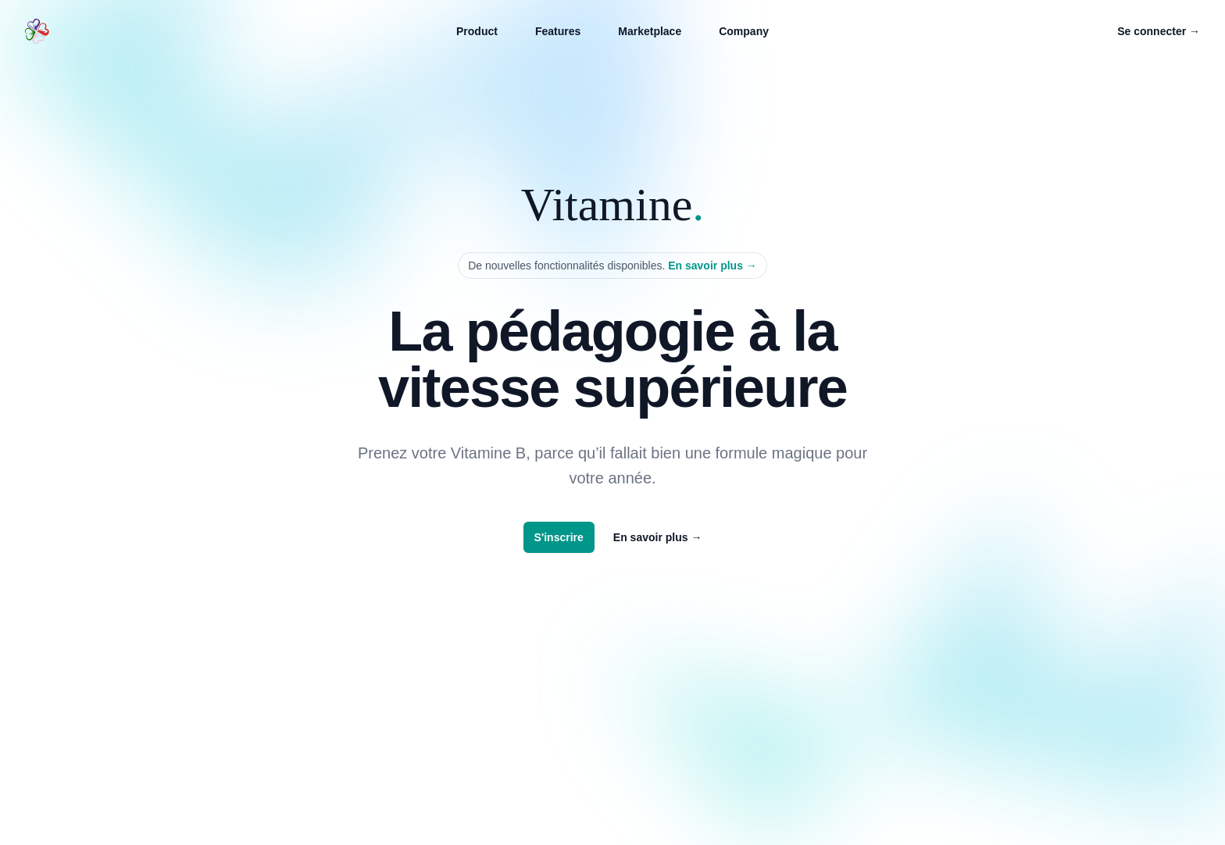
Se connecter (1158, 31)
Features (557, 31)
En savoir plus (712, 265)
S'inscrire (559, 537)
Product (477, 31)
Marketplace (649, 31)
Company (744, 31)
